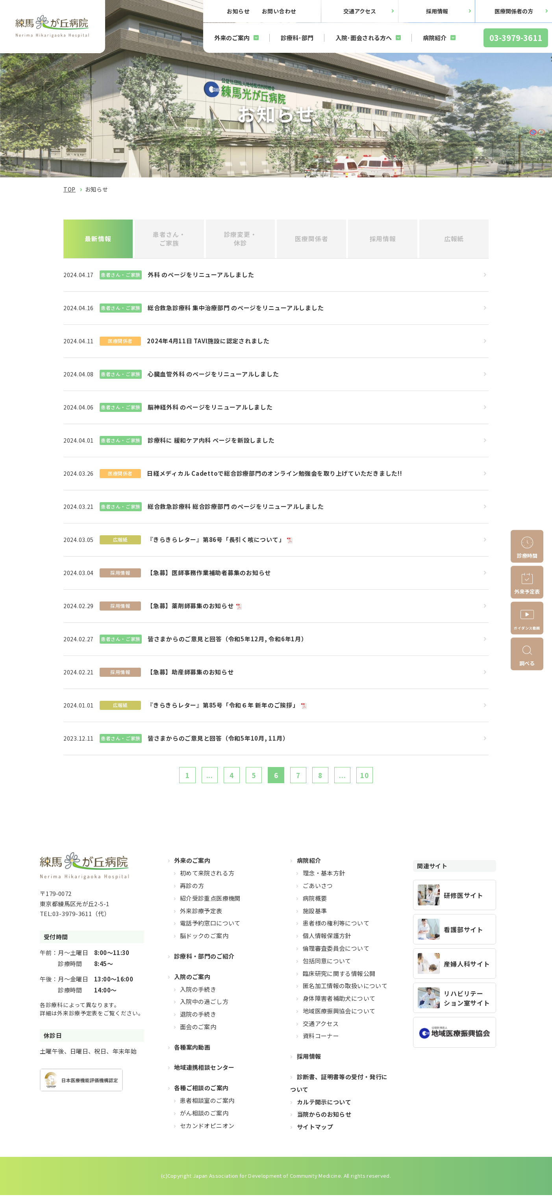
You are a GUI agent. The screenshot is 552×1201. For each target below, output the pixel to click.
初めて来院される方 (207, 879)
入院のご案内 (192, 982)
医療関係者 (311, 240)
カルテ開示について (324, 1108)
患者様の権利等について (336, 929)
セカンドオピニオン (207, 1131)
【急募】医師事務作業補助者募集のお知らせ (209, 575)
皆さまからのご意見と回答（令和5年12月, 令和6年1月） (227, 641)
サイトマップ (315, 1132)
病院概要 (315, 904)
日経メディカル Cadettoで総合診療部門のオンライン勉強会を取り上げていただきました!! (274, 476)
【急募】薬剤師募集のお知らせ (190, 608)
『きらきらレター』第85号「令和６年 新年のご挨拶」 (223, 708)
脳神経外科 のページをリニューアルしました (210, 410)
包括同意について (327, 967)
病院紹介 (434, 38)
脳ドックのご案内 (204, 941)
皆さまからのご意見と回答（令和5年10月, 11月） (218, 741)
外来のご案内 (232, 38)
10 (378, 779)
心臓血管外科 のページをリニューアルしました (213, 376)
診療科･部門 (297, 38)
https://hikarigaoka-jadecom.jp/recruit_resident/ (454, 901)
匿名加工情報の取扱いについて (345, 991)
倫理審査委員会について (336, 954)
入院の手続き (198, 995)
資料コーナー (321, 1042)
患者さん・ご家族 (169, 240)
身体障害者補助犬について (339, 1004)
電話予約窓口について (210, 929)
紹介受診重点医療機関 (210, 904)
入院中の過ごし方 (204, 1007)
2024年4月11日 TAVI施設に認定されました (208, 343)
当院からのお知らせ (324, 1120)
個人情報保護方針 (327, 941)
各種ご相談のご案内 (201, 1093)
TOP (69, 189)
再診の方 (192, 891)
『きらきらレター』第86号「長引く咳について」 (216, 542)
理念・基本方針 (324, 879)
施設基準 (315, 916)
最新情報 (98, 240)
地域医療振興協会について (339, 1017)
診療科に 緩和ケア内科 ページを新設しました (211, 443)
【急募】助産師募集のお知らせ (190, 674)
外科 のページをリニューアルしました (201, 277)
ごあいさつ (318, 891)
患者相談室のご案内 (207, 1106)
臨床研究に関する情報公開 (339, 979)
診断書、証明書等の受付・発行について (338, 1088)
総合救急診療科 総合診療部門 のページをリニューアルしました (236, 509)
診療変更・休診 (240, 240)
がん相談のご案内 (204, 1119)
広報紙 (454, 240)
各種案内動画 (192, 1053)
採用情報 (437, 11)
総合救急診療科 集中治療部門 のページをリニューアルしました (236, 310)
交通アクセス (359, 11)
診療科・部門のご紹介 (204, 962)
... (199, 779)
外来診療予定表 (201, 916)
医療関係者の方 (514, 11)
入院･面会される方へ (363, 38)
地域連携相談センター (204, 1073)
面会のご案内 (198, 1032)
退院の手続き (198, 1020)
